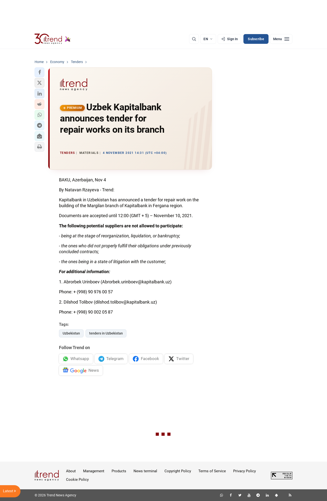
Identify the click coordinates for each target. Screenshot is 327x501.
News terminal (145, 471)
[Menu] (281, 39)
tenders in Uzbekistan (106, 333)
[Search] (194, 39)
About (71, 471)
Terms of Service (212, 471)
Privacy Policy (244, 471)
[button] (39, 72)
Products (119, 471)
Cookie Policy (77, 479)
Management (93, 471)
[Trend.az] (53, 39)
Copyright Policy (177, 471)
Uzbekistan (71, 333)
